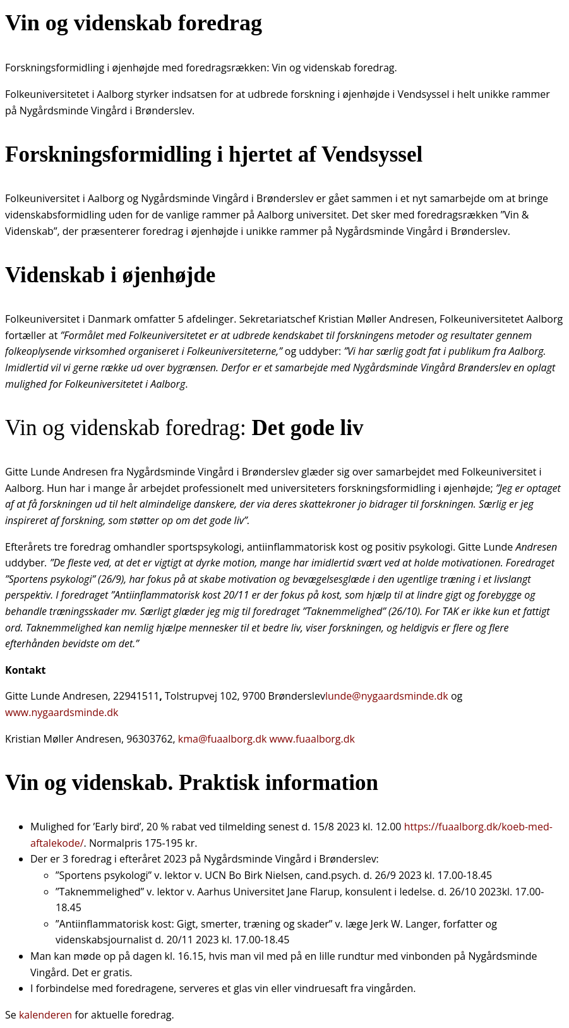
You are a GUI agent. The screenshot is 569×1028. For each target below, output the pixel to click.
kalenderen (47, 1015)
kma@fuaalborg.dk (222, 739)
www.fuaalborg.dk (312, 739)
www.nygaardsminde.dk (61, 712)
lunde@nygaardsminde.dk (386, 696)
